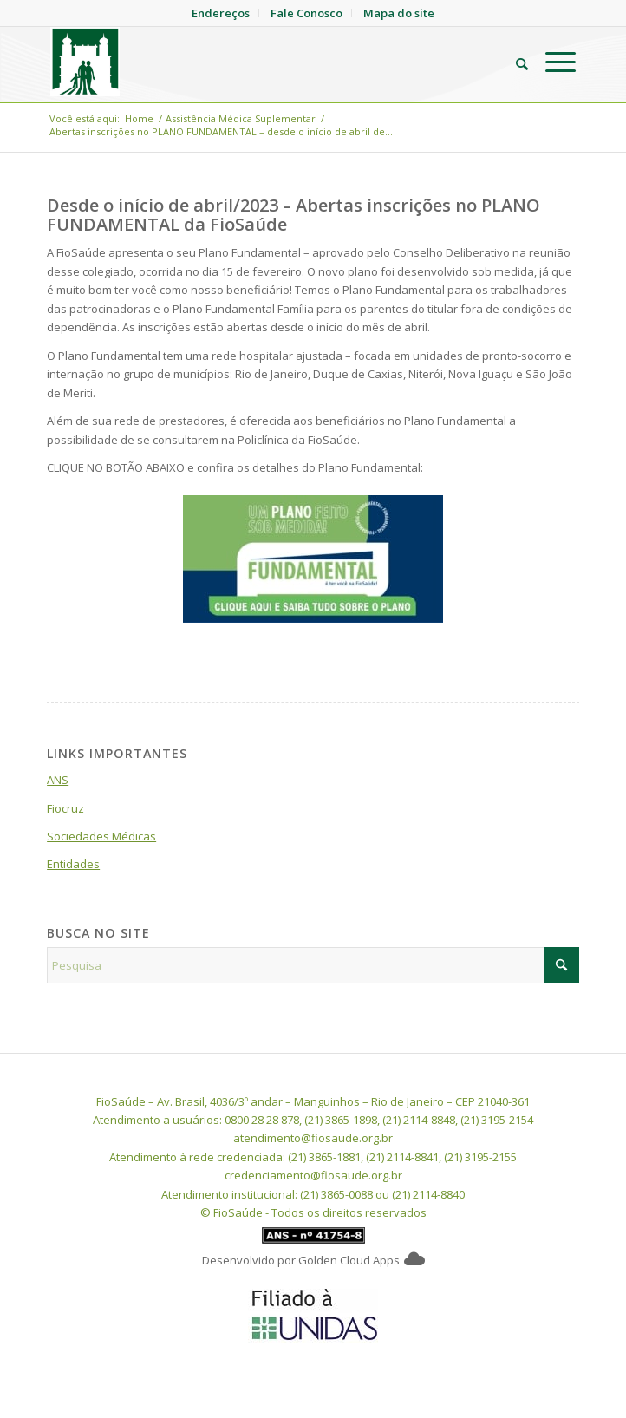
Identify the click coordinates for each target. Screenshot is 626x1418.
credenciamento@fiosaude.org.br (313, 1175)
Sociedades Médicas (101, 836)
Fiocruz (65, 808)
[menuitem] (513, 61)
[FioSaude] (260, 61)
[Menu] (552, 61)
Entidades (73, 864)
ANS (57, 779)
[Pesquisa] (513, 61)
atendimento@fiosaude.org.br (313, 1138)
